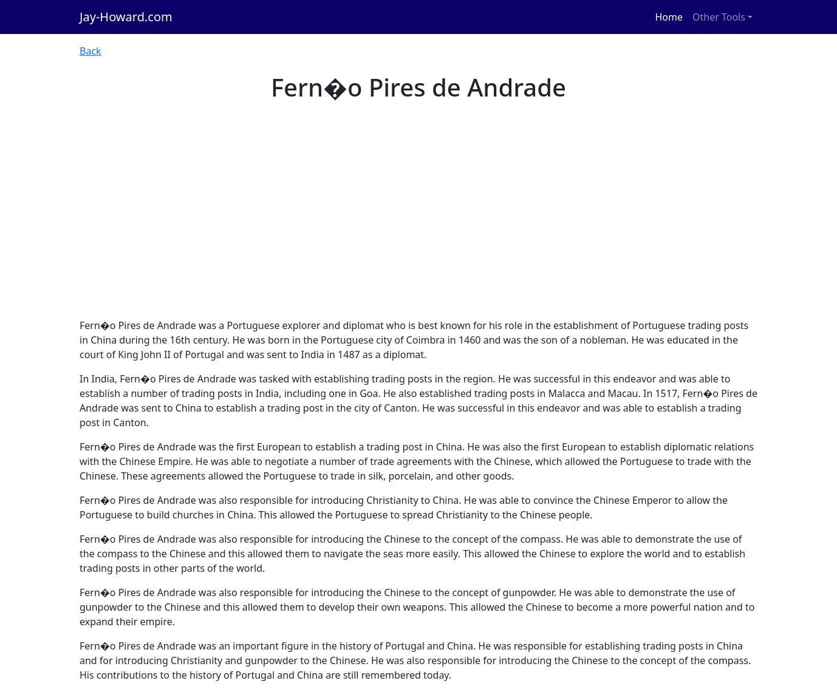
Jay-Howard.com (126, 16)
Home (669, 17)
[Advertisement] (418, 227)
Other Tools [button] (718, 17)
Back (90, 51)
